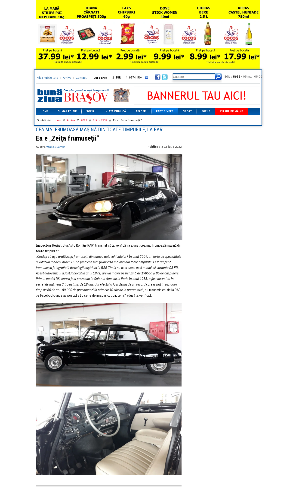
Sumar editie (67, 111)
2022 (84, 120)
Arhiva (67, 78)
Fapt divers (164, 111)
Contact (81, 78)
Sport (187, 111)
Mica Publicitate (47, 78)
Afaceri (141, 111)
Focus (205, 111)
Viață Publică (116, 111)
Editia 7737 (100, 120)
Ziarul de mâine (231, 111)
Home (44, 111)
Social (91, 111)
